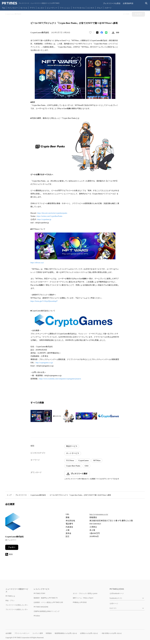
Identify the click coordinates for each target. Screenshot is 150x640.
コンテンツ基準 (37, 633)
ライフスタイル (79, 8)
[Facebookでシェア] (102, 32)
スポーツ (107, 8)
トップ (9, 495)
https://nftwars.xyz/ (37, 263)
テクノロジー (12, 8)
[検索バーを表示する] (146, 3)
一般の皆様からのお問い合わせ (111, 633)
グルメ (99, 8)
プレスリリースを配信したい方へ (17, 609)
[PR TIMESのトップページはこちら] (30, 3)
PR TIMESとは (10, 596)
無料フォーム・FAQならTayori (83, 598)
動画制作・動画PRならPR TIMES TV (46, 598)
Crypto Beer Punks (73, 466)
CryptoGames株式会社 (38, 495)
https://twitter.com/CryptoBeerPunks (49, 216)
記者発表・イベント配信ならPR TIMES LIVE (48, 602)
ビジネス (90, 8)
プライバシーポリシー (22, 633)
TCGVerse (70, 460)
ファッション (65, 8)
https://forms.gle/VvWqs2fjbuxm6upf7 (44, 301)
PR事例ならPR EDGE (80, 602)
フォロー (11, 547)
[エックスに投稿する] (97, 32)
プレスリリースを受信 (111, 3)
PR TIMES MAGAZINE (41, 607)
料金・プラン (10, 600)
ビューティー (52, 8)
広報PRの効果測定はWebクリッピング (47, 611)
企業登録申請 (128, 3)
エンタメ (40, 8)
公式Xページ (114, 603)
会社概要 (9, 633)
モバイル (23, 8)
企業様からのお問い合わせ (89, 633)
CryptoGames (83, 460)
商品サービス (71, 446)
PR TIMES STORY (39, 593)
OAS (86, 466)
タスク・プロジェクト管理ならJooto (85, 593)
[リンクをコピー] (118, 32)
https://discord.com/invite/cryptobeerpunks (52, 213)
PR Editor (37, 616)
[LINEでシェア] (106, 32)
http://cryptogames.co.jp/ (44, 363)
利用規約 (49, 633)
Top (3, 8)
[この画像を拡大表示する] (41, 416)
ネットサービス (72, 453)
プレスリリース (21, 495)
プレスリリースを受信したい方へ (17, 605)
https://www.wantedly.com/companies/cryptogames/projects (60, 379)
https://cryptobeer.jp (44, 219)
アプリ (32, 8)
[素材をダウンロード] (113, 32)
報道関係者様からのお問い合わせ (66, 633)
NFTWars (96, 460)
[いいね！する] (90, 32)
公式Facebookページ (117, 593)
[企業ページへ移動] (13, 522)
